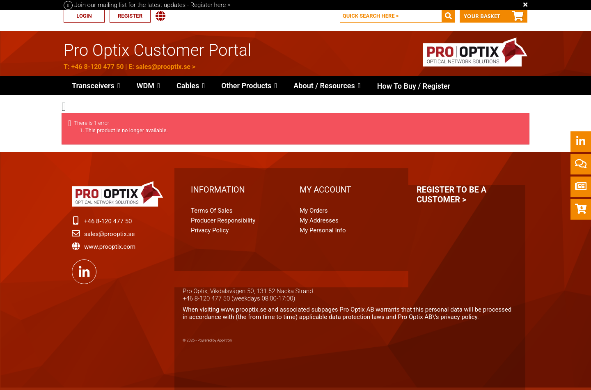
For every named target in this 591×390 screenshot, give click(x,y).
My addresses (319, 220)
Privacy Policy (210, 230)
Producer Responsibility (223, 220)
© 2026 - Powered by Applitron (207, 340)
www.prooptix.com (109, 246)
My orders (314, 210)
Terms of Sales (212, 210)
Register (130, 16)
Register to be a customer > (451, 194)
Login (84, 16)
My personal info (323, 230)
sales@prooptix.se (163, 67)
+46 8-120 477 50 (97, 67)
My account (325, 190)
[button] (249, 85)
